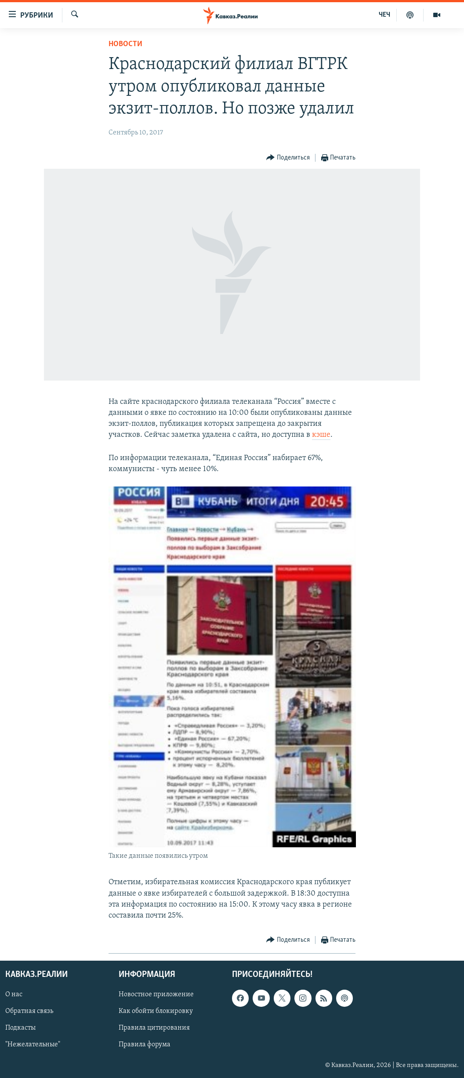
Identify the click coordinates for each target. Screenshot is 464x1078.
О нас (13, 994)
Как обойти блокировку (156, 1011)
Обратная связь (29, 1011)
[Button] (288, 158)
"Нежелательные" (32, 1045)
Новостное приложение (156, 994)
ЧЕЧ (384, 14)
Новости (125, 44)
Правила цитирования (154, 1028)
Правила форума (144, 1045)
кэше (321, 435)
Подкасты (20, 1028)
